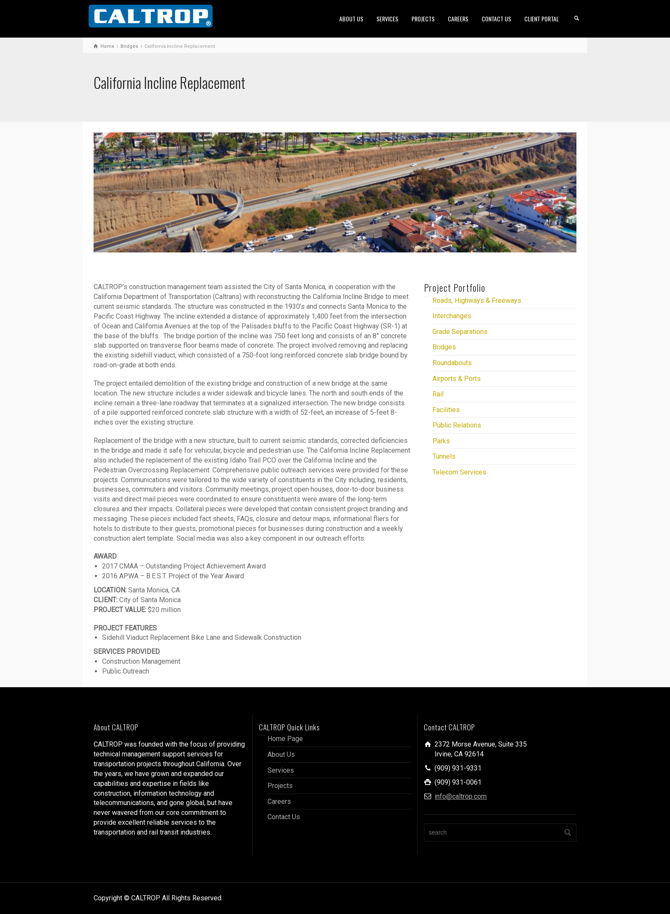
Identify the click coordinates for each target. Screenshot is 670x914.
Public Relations (456, 425)
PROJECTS (423, 18)
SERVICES (387, 18)
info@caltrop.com (461, 796)
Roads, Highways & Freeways (476, 300)
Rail (438, 394)
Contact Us (283, 817)
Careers (279, 801)
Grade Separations (460, 332)
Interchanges (451, 316)
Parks (441, 441)
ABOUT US (351, 18)
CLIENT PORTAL (541, 18)
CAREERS (458, 18)
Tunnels (443, 456)
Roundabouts (452, 363)
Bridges (444, 347)
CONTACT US (496, 18)
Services (280, 770)
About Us (281, 754)
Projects (280, 786)
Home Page (285, 739)
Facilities (446, 410)
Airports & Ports (456, 379)
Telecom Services (459, 472)
